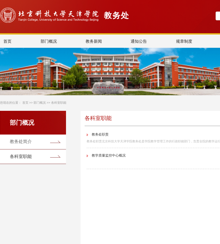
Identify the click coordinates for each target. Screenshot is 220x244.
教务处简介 (21, 141)
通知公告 (139, 41)
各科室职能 (58, 102)
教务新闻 (94, 41)
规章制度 (184, 41)
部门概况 (49, 41)
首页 (7, 41)
